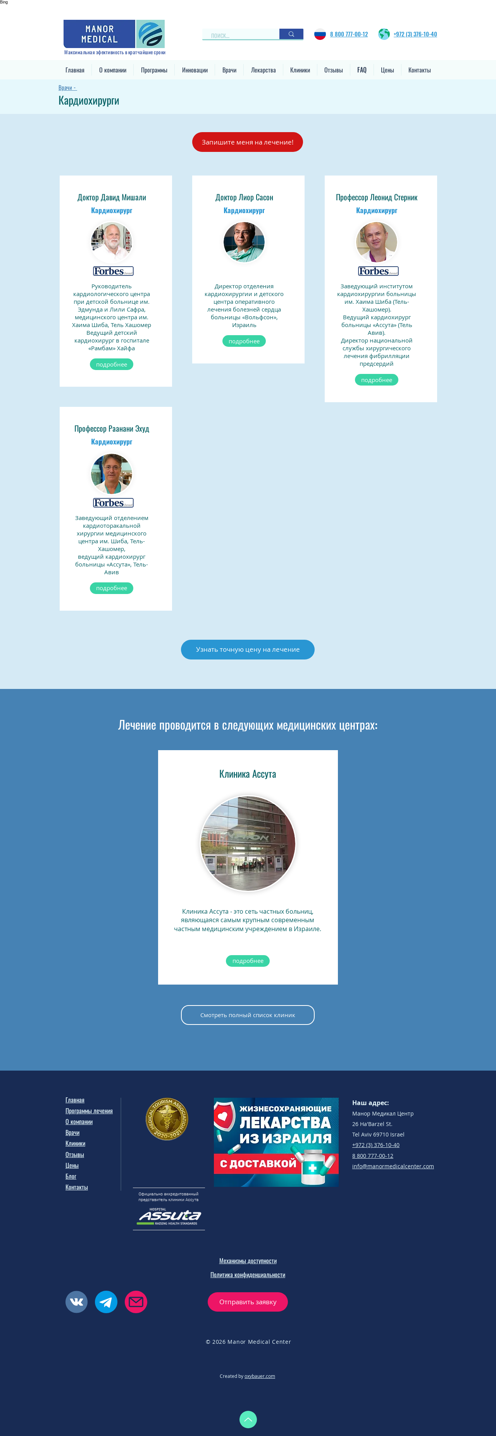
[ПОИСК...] (237, 36)
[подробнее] (111, 364)
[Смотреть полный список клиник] (248, 1015)
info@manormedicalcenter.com (393, 1166)
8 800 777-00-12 (372, 1155)
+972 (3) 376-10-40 (376, 1144)
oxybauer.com (260, 1376)
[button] (112, 70)
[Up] (248, 1419)
